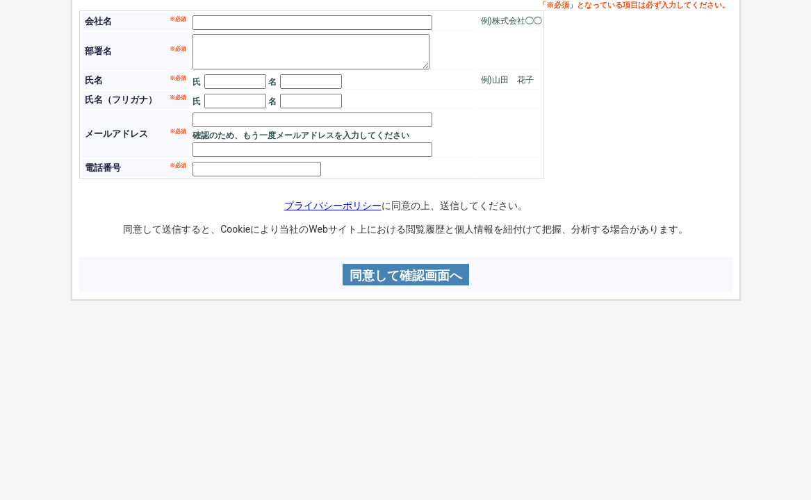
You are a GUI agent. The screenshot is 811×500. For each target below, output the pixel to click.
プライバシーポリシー (333, 205)
